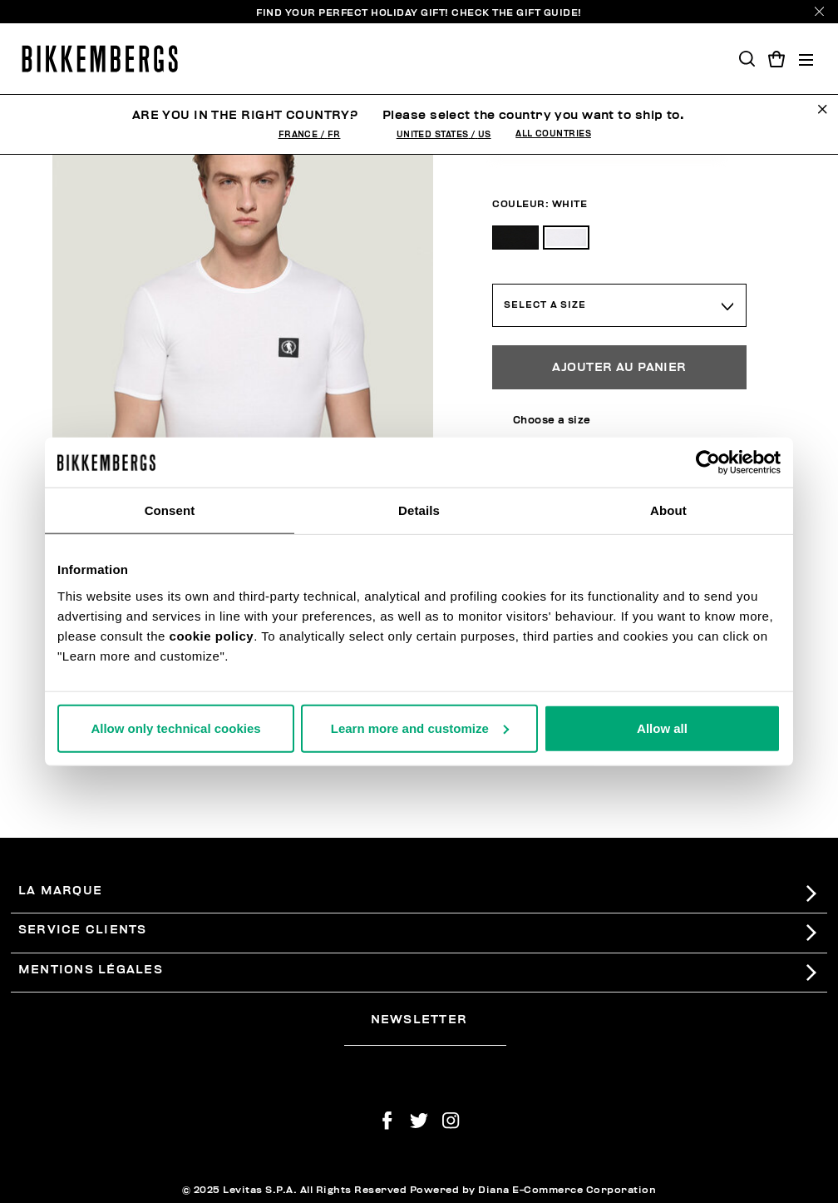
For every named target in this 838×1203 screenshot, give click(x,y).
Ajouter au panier (619, 367)
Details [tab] (419, 510)
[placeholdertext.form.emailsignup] (425, 1039)
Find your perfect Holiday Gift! (419, 12)
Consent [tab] (170, 510)
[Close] (819, 11)
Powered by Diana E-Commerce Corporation (533, 1190)
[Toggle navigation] (806, 58)
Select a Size (544, 304)
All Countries (553, 134)
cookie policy (212, 635)
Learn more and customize (420, 727)
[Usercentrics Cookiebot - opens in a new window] (708, 462)
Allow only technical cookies (175, 727)
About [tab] (668, 510)
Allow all (662, 727)
